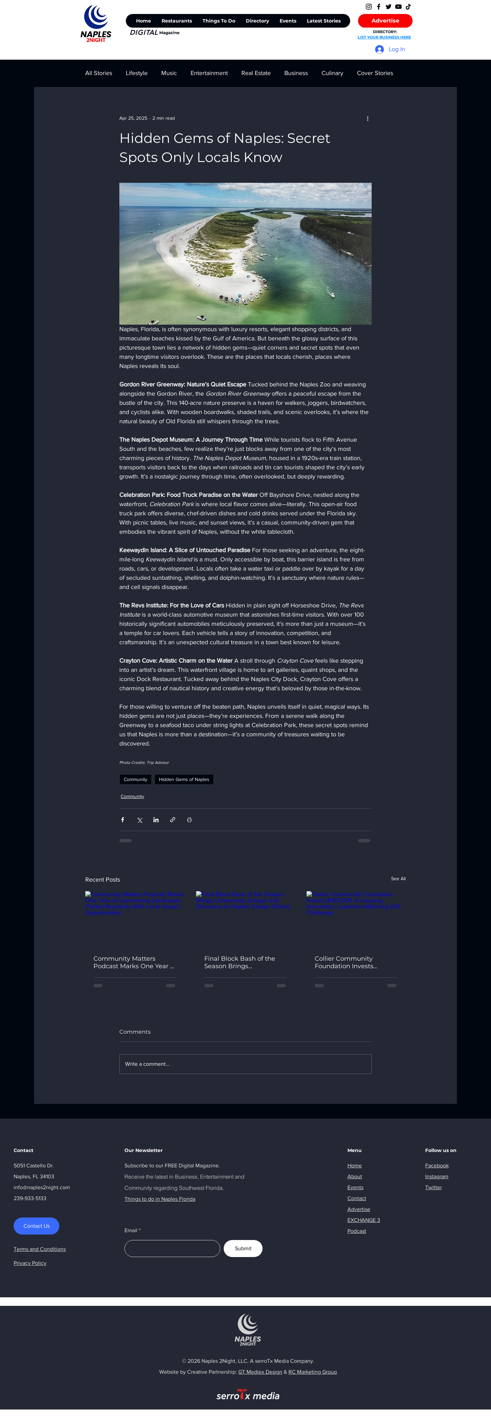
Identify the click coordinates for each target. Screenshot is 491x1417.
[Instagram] (369, 7)
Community (135, 779)
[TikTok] (408, 7)
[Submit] (243, 1248)
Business (296, 73)
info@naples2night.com (42, 1187)
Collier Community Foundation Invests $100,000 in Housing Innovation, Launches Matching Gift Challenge (352, 962)
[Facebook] (379, 7)
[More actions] (367, 118)
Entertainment (209, 73)
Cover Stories (375, 73)
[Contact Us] (36, 1226)
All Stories (98, 73)
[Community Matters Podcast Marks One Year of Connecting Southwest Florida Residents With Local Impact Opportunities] (134, 919)
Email (130, 1230)
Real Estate (256, 73)
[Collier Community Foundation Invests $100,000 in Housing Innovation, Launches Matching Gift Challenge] (356, 919)
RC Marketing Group (312, 1372)
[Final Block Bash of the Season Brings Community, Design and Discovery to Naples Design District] (245, 919)
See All (398, 878)
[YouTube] (398, 7)
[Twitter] (388, 7)
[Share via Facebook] (122, 819)
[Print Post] (189, 819)
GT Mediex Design (260, 1372)
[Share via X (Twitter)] (139, 819)
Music (169, 73)
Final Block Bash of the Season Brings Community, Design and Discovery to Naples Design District (241, 962)
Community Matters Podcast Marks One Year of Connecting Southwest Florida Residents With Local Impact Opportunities (134, 962)
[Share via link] (172, 819)
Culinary (332, 73)
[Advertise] (385, 21)
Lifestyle (137, 73)
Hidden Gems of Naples (184, 779)
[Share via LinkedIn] (156, 819)
